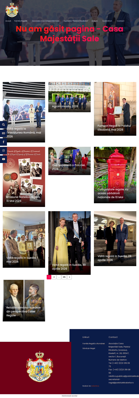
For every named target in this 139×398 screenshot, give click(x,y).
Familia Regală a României (94, 344)
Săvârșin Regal (89, 348)
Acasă (8, 21)
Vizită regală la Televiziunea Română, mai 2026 (24, 133)
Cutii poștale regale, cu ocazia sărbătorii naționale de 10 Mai (113, 194)
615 (64, 277)
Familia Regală (20, 21)
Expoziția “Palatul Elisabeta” (76, 21)
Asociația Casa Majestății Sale (45, 21)
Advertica (94, 386)
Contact (120, 21)
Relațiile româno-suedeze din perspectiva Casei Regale (24, 312)
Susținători (107, 21)
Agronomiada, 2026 (65, 107)
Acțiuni (95, 21)
